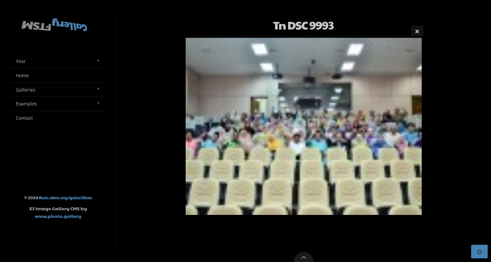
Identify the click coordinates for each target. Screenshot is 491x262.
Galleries (25, 90)
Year (21, 61)
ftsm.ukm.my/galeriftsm (65, 198)
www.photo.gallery (58, 216)
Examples (26, 103)
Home (22, 75)
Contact (24, 118)
